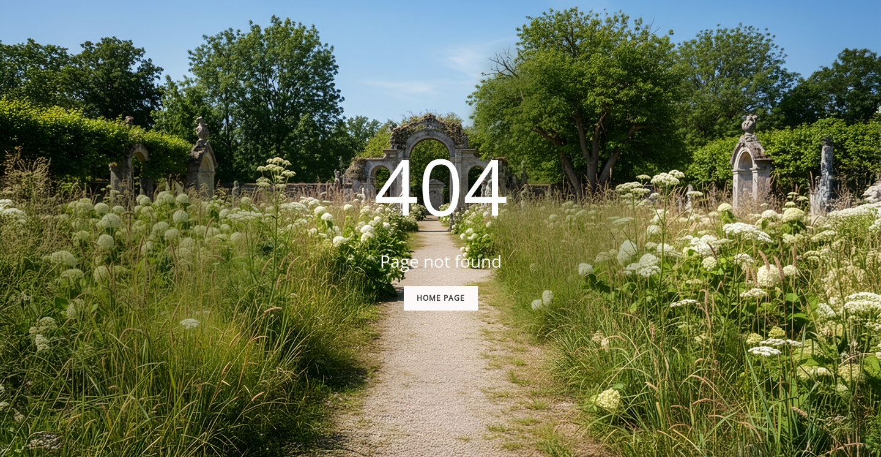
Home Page (441, 298)
